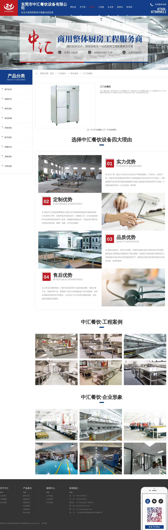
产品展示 (62, 73)
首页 (52, 73)
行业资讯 (49, 499)
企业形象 (3, 502)
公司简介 (3, 496)
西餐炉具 (8, 147)
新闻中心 (50, 488)
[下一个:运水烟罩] (109, 130)
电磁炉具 (8, 99)
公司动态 (49, 496)
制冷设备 (8, 137)
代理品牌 (8, 166)
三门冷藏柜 (87, 73)
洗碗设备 (8, 156)
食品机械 (8, 118)
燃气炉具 (8, 89)
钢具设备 (8, 109)
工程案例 (3, 499)
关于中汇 (4, 488)
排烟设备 (8, 128)
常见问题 (49, 502)
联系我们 (73, 488)
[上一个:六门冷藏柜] (94, 130)
